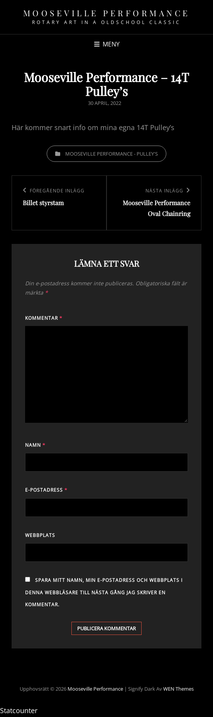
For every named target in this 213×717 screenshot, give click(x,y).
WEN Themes (178, 688)
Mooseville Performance (106, 12)
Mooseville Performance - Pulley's (111, 153)
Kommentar (44, 318)
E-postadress (46, 490)
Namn (35, 445)
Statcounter (18, 710)
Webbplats (40, 535)
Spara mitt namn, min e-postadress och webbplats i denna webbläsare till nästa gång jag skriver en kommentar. (104, 592)
